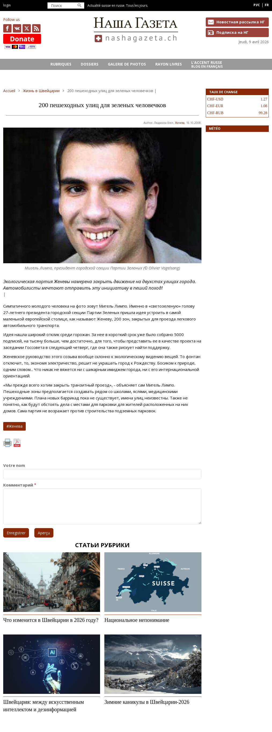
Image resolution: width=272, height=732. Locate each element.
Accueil (9, 90)
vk (17, 28)
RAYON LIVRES (168, 64)
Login (7, 5)
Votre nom (14, 465)
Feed (36, 28)
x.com (27, 28)
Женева (180, 123)
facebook (7, 28)
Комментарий (18, 485)
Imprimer (7, 443)
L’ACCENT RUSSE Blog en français (207, 64)
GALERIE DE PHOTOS (127, 64)
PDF (17, 443)
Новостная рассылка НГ (240, 21)
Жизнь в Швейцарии (41, 90)
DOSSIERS (89, 64)
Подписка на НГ (232, 32)
